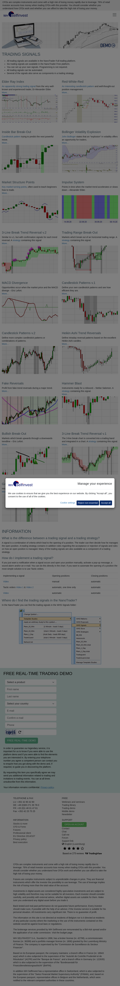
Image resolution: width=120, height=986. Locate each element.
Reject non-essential (88, 503)
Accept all (106, 503)
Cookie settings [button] (67, 502)
